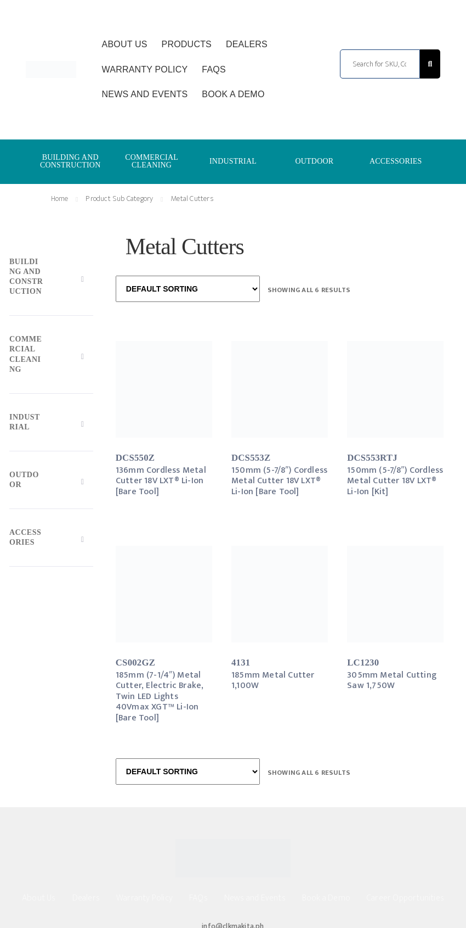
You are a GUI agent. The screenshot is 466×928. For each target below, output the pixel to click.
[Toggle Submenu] (51, 279)
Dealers (247, 44)
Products (187, 44)
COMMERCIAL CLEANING (151, 161)
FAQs (213, 69)
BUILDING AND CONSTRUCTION (70, 161)
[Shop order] (188, 289)
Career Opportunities (405, 898)
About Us (124, 44)
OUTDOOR (314, 161)
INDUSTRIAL (233, 161)
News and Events (145, 94)
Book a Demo (233, 94)
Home (60, 198)
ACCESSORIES (396, 161)
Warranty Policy (145, 69)
